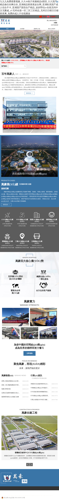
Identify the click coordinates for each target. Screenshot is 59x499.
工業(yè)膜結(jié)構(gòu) (22, 242)
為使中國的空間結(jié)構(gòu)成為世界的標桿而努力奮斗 (29, 346)
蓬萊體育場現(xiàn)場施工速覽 (10, 397)
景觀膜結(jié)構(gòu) (7, 242)
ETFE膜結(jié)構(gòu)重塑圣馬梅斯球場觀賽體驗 (44, 395)
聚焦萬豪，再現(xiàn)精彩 (29, 363)
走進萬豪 (22, 28)
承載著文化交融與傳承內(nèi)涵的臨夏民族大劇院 (44, 384)
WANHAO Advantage (29, 257)
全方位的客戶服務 (43, 290)
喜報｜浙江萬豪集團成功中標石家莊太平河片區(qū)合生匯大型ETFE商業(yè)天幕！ (14, 385)
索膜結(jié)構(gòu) (7, 62)
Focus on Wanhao (29, 361)
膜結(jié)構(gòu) (38, 60)
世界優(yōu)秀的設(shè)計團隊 (15, 277)
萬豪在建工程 (29, 412)
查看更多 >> (29, 93)
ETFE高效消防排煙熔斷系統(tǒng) (40, 391)
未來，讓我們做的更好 (29, 368)
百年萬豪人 (8, 73)
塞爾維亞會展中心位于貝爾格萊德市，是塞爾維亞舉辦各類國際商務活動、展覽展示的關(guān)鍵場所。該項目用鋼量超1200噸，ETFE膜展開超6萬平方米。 (29, 457)
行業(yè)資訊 (36, 375)
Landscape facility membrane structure (7, 246)
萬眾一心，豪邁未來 (22, 74)
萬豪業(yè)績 (37, 28)
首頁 (7, 28)
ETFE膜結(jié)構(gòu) (7, 220)
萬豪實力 (29, 301)
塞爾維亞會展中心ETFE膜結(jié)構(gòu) (29, 453)
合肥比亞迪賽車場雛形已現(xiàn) (10, 393)
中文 (44, 16)
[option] (29, 44)
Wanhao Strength (29, 305)
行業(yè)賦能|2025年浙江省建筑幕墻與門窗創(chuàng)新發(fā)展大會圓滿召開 (44, 399)
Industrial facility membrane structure (22, 246)
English (53, 16)
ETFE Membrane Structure (7, 225)
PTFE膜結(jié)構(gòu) (22, 220)
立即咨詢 (29, 353)
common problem (39, 378)
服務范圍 (5, 188)
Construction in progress (29, 409)
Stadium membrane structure (52, 225)
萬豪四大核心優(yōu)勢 (29, 260)
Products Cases (8, 180)
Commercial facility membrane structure (37, 225)
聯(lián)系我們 (51, 28)
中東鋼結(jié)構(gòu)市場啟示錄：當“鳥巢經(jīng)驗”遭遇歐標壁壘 (44, 387)
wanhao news (20, 375)
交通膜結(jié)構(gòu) (36, 242)
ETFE (13, 60)
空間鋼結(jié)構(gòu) (26, 60)
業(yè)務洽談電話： (52, 20)
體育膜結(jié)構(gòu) (51, 220)
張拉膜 (48, 60)
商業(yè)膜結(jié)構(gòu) (37, 220)
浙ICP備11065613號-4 (46, 495)
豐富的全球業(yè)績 (15, 291)
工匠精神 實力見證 (25, 184)
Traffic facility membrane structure (37, 246)
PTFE (16, 60)
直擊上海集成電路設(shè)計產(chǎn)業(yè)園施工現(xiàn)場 (14, 381)
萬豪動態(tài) (7, 375)
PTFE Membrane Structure (22, 225)
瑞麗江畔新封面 (6, 389)
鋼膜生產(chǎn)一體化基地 (43, 277)
